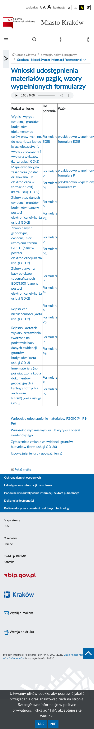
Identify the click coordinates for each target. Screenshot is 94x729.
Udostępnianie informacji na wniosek (28, 485)
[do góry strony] (88, 653)
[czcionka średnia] (44, 7)
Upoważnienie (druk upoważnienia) (36, 453)
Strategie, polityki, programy (59, 55)
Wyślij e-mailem (18, 613)
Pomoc (8, 544)
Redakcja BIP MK (15, 556)
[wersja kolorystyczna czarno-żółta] (82, 7)
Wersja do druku (19, 632)
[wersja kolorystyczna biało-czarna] (75, 7)
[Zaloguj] (89, 40)
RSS (6, 526)
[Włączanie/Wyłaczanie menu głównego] (6, 40)
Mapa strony (12, 520)
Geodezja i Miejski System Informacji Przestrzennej (49, 60)
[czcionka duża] (49, 7)
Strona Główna (26, 55)
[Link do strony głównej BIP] (47, 23)
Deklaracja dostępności (19, 500)
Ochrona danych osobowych (22, 477)
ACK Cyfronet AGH (13, 658)
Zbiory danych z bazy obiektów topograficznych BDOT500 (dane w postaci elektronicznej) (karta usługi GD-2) (26, 283)
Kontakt (9, 562)
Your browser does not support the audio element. (42, 95)
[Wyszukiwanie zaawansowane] (34, 39)
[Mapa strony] (61, 40)
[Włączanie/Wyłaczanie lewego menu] (6, 59)
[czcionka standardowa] (41, 7)
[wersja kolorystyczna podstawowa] (69, 7)
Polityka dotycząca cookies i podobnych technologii (37, 508)
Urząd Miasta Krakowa (76, 654)
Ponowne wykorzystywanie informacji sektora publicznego (41, 493)
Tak (40, 724)
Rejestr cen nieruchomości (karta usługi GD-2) (26, 314)
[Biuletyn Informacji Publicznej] (47, 578)
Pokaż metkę (23, 469)
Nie (53, 724)
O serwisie (10, 538)
